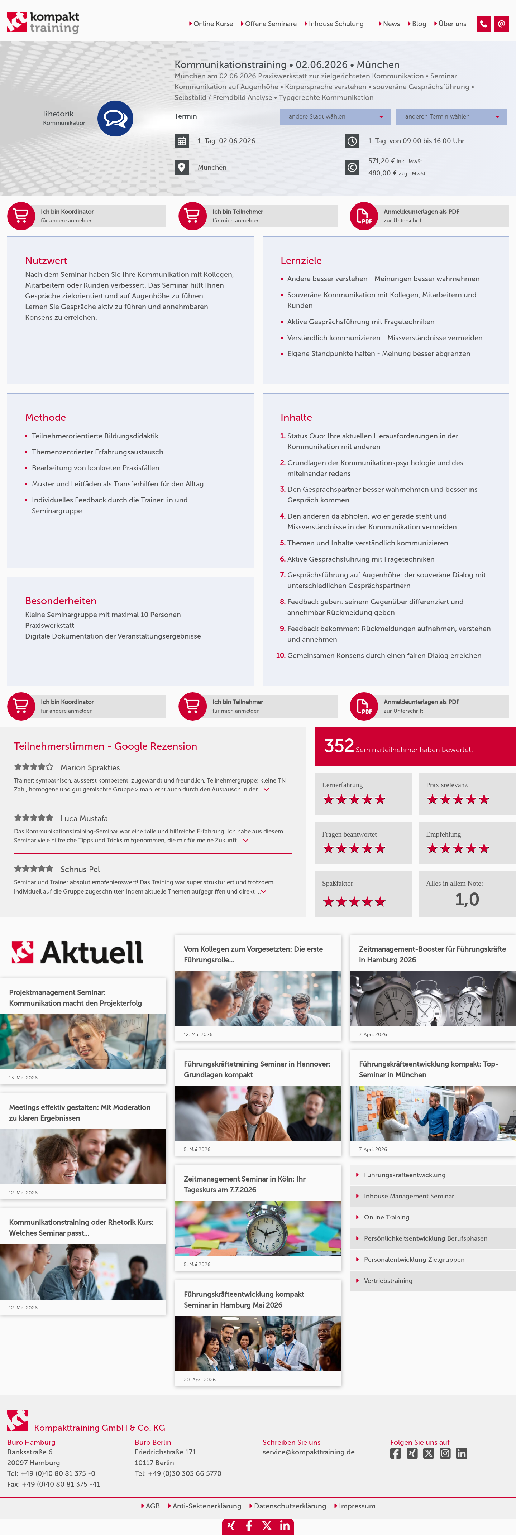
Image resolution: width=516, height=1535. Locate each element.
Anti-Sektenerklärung (204, 1506)
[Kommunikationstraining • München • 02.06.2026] (484, 24)
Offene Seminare (268, 24)
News (389, 24)
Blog (416, 24)
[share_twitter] (267, 1527)
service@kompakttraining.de (309, 1452)
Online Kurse (210, 24)
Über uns (450, 24)
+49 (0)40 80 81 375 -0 (57, 1473)
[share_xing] (231, 1527)
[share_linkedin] (285, 1527)
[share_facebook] (249, 1527)
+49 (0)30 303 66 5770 (184, 1473)
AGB (150, 1506)
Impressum (355, 1506)
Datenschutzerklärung (287, 1506)
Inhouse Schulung (334, 24)
